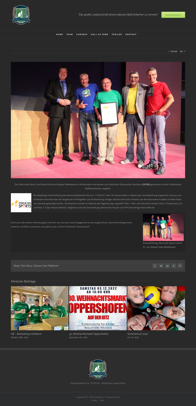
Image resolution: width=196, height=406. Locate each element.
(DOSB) (146, 184)
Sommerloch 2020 (137, 333)
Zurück (174, 51)
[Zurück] (13, 312)
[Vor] (175, 312)
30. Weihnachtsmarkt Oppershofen (88, 333)
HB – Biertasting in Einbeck (26, 333)
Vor (181, 51)
